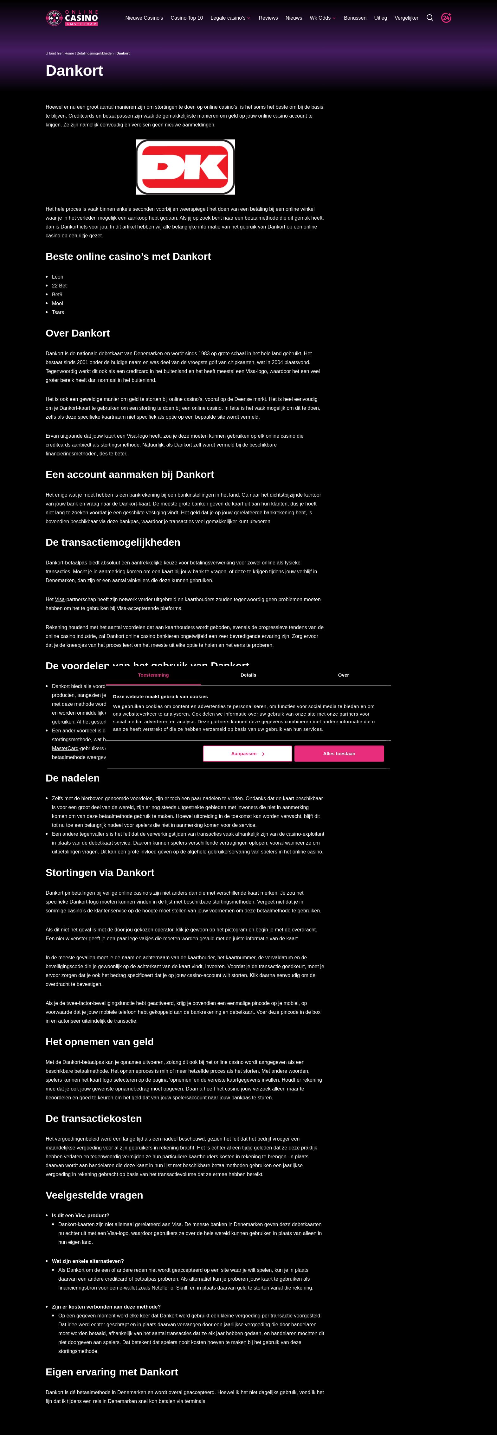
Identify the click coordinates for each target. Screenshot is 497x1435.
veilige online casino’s (127, 893)
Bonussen (355, 18)
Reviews (268, 18)
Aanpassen (247, 753)
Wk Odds (323, 18)
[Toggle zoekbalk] (430, 18)
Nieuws (294, 18)
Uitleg (380, 18)
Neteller (160, 1287)
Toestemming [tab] (153, 675)
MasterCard (65, 748)
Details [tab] (248, 675)
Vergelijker (406, 18)
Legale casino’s (230, 18)
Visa (60, 599)
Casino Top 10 (187, 18)
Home (69, 53)
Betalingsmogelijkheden (95, 53)
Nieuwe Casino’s (144, 18)
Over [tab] (343, 675)
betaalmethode (261, 218)
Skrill (181, 1287)
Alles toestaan (339, 753)
